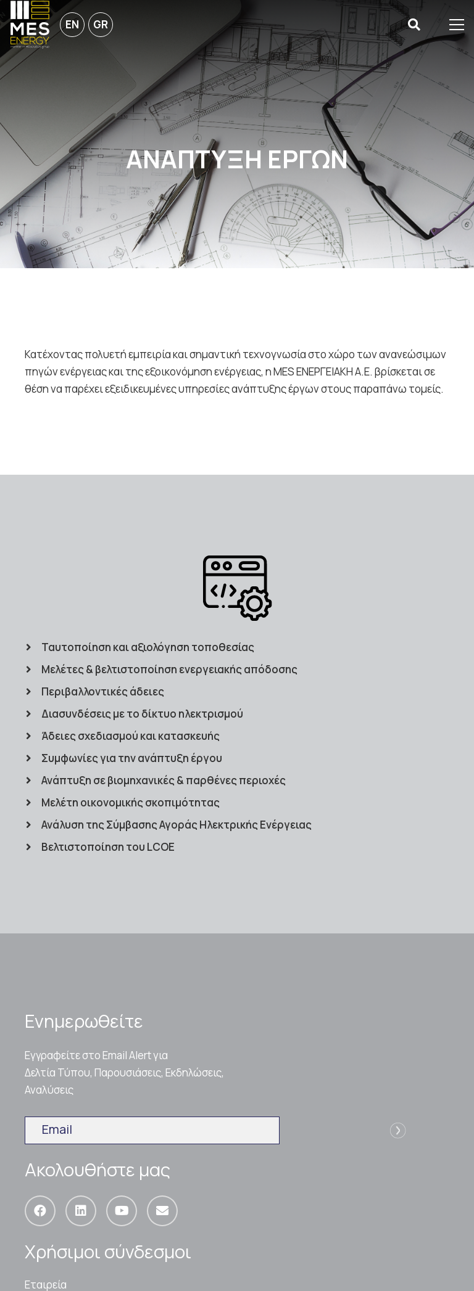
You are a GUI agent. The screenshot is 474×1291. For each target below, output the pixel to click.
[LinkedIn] (80, 1210)
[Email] (162, 1210)
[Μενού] (456, 24)
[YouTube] (121, 1210)
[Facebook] (40, 1210)
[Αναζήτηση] (414, 25)
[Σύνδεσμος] (30, 24)
